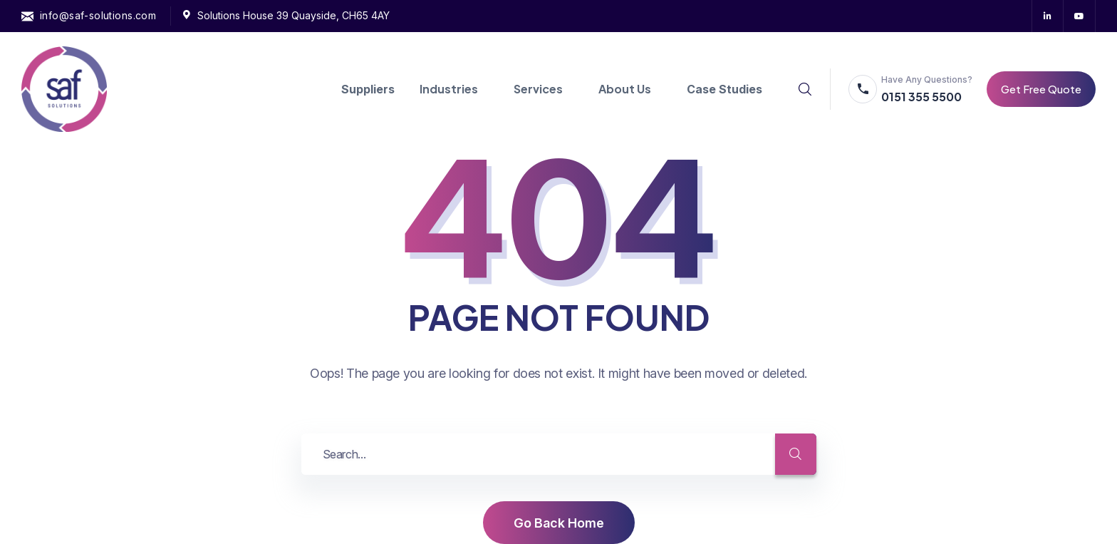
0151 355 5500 (921, 96)
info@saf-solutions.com (98, 15)
